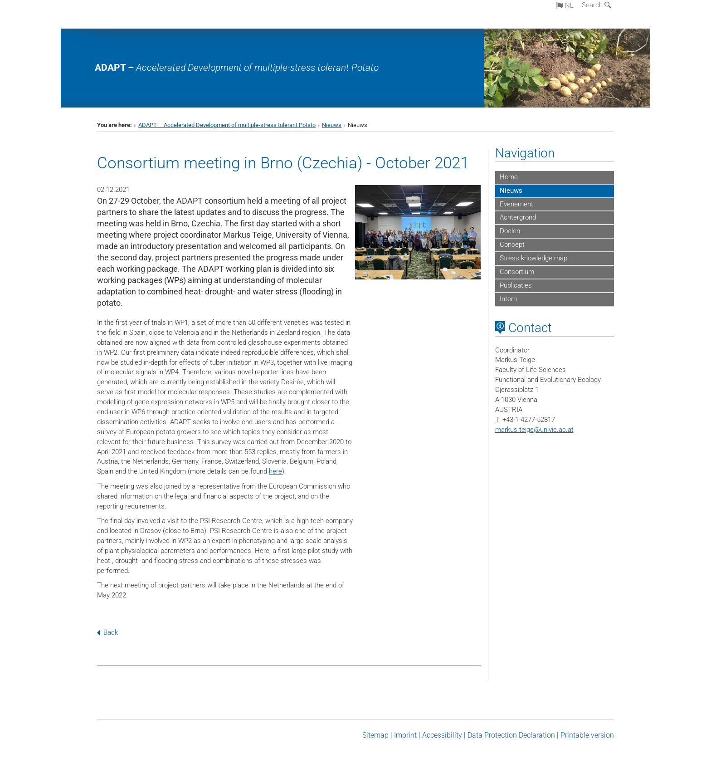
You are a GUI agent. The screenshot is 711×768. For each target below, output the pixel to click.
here (275, 471)
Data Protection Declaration (511, 735)
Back (107, 632)
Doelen (510, 231)
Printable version (587, 735)
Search (596, 5)
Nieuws (331, 125)
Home (509, 177)
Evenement (516, 204)
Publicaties (516, 285)
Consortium (517, 272)
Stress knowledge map (533, 258)
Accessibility (442, 735)
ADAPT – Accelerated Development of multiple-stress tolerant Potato (227, 125)
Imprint (405, 735)
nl (565, 5)
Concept (512, 244)
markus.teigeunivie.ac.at (534, 430)
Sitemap (375, 735)
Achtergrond (518, 217)
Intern (508, 299)
